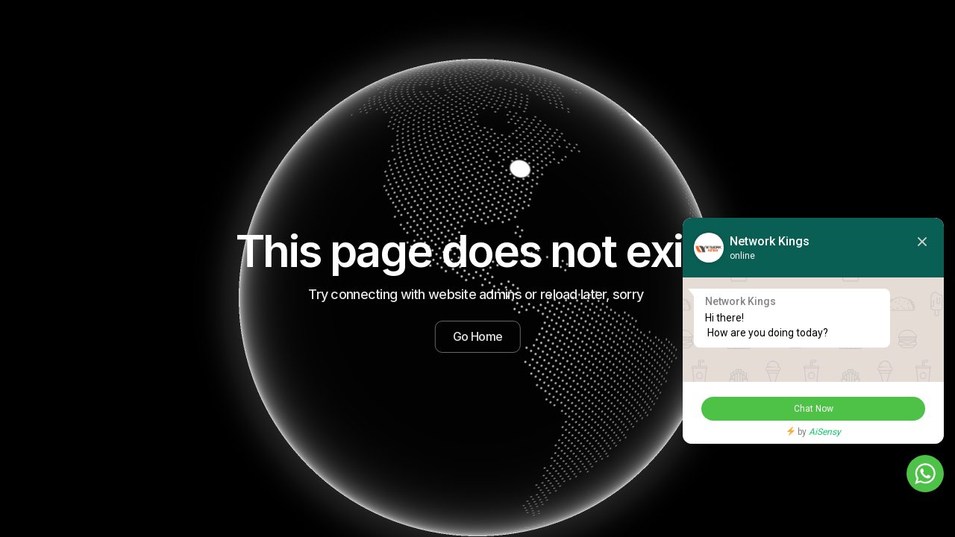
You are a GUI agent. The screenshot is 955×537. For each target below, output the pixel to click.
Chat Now (813, 408)
